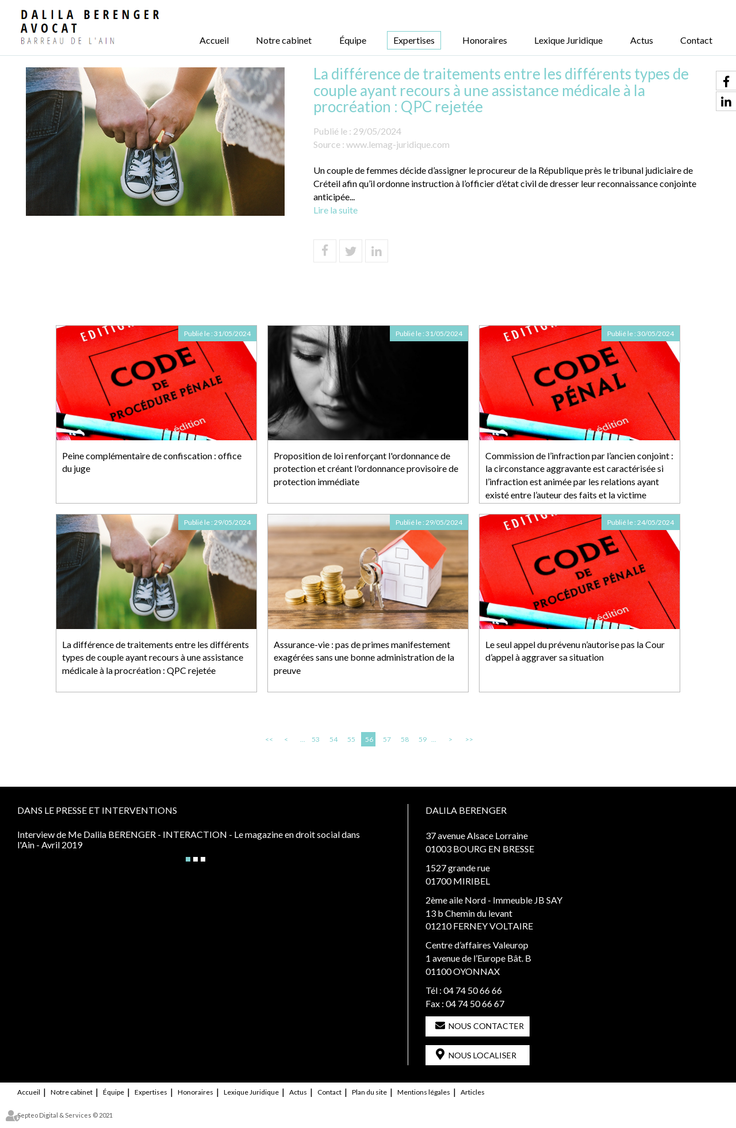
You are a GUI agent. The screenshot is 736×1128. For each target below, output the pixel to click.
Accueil (214, 40)
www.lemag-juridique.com (398, 144)
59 (423, 739)
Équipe (352, 40)
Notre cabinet (284, 40)
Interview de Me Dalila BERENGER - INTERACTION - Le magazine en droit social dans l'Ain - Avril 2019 (188, 839)
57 (387, 739)
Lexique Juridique (568, 40)
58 (405, 739)
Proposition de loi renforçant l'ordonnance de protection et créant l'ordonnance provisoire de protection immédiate (366, 468)
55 (351, 739)
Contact (696, 40)
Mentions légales (423, 1092)
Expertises (414, 40)
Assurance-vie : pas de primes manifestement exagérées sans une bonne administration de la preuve (364, 657)
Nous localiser (482, 1055)
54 (333, 739)
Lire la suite (335, 209)
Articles (473, 1092)
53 (316, 739)
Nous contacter (486, 1026)
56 (369, 739)
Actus (641, 40)
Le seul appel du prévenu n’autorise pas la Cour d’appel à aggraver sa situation (575, 651)
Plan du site (369, 1092)
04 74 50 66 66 (472, 990)
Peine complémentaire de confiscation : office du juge (151, 462)
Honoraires (484, 40)
